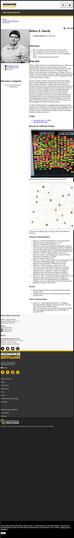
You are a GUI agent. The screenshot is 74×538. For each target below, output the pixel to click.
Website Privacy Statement (9, 409)
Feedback (4, 416)
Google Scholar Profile (40, 122)
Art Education (13, 87)
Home (5, 19)
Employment (5, 388)
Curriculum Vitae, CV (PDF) (42, 120)
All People (68, 28)
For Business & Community (9, 398)
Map (4, 326)
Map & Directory (6, 379)
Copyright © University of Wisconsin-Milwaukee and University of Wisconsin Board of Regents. (27, 426)
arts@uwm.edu (7, 329)
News (2, 392)
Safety (3, 382)
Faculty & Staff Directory (11, 21)
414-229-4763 (7, 328)
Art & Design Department (13, 85)
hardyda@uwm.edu (13, 66)
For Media (4, 402)
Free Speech (4, 385)
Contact (4, 368)
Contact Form (7, 331)
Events (3, 395)
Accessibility (5, 413)
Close (3, 533)
